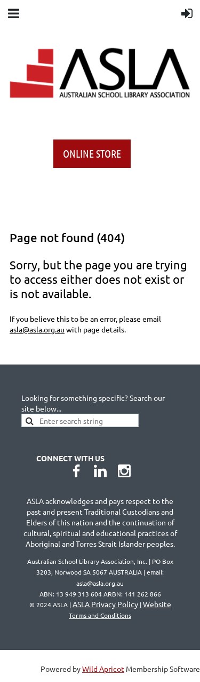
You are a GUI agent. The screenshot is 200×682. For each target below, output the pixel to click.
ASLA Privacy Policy (105, 604)
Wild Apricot (103, 668)
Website (120, 609)
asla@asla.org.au (37, 329)
